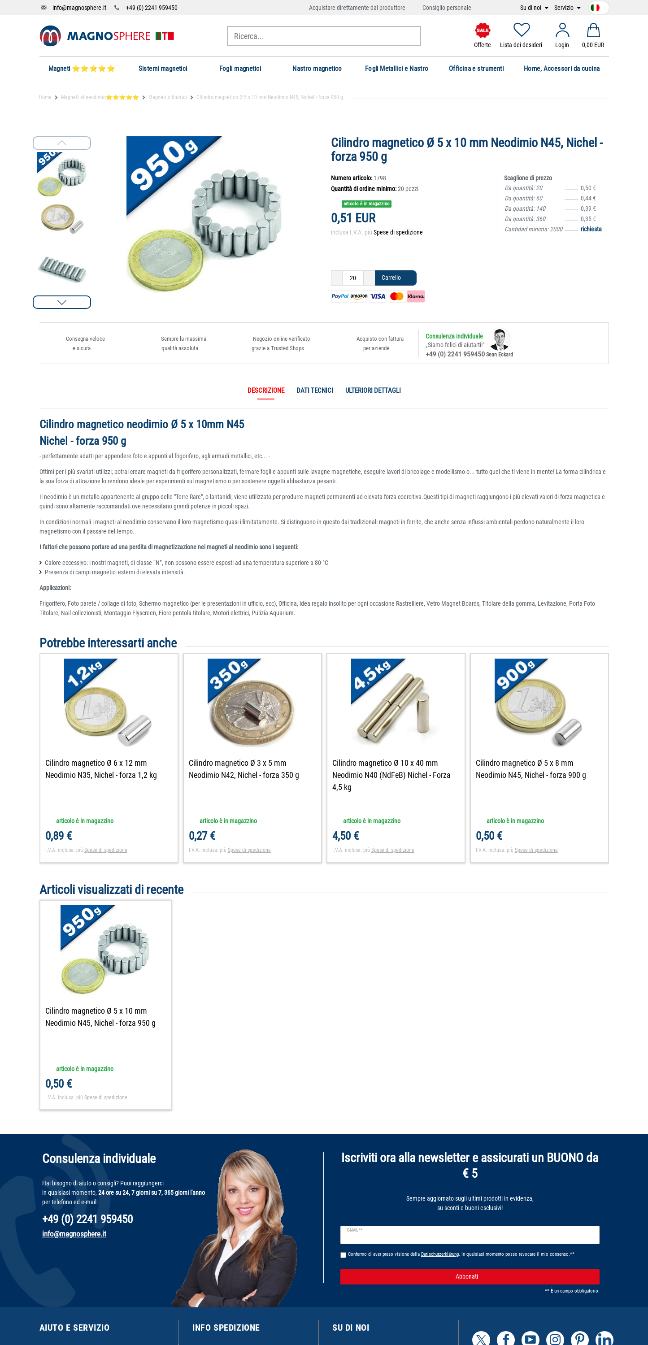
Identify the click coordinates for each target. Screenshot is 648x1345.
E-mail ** (355, 1230)
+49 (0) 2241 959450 (152, 7)
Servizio (564, 8)
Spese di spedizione (398, 232)
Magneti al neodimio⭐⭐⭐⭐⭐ (100, 97)
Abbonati (524, 1277)
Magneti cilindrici (167, 97)
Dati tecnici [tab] (314, 390)
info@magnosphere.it (79, 7)
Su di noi (531, 8)
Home (45, 97)
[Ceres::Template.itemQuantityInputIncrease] (369, 278)
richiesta (591, 229)
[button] (62, 302)
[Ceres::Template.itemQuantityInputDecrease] (336, 278)
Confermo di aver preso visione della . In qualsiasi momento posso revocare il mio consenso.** (461, 1254)
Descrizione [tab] (266, 390)
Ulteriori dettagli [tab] (373, 390)
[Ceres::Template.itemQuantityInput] (353, 278)
